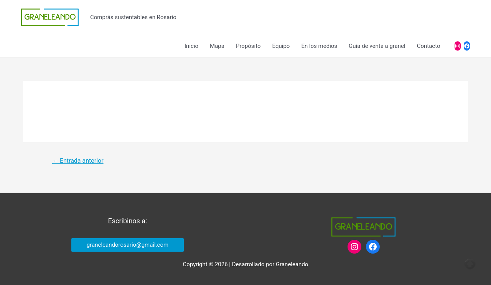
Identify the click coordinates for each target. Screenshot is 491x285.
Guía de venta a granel (377, 46)
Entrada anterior (78, 160)
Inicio (191, 46)
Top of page (470, 264)
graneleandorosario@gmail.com (127, 244)
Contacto (428, 46)
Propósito (248, 46)
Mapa (217, 46)
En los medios (319, 46)
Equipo (281, 46)
